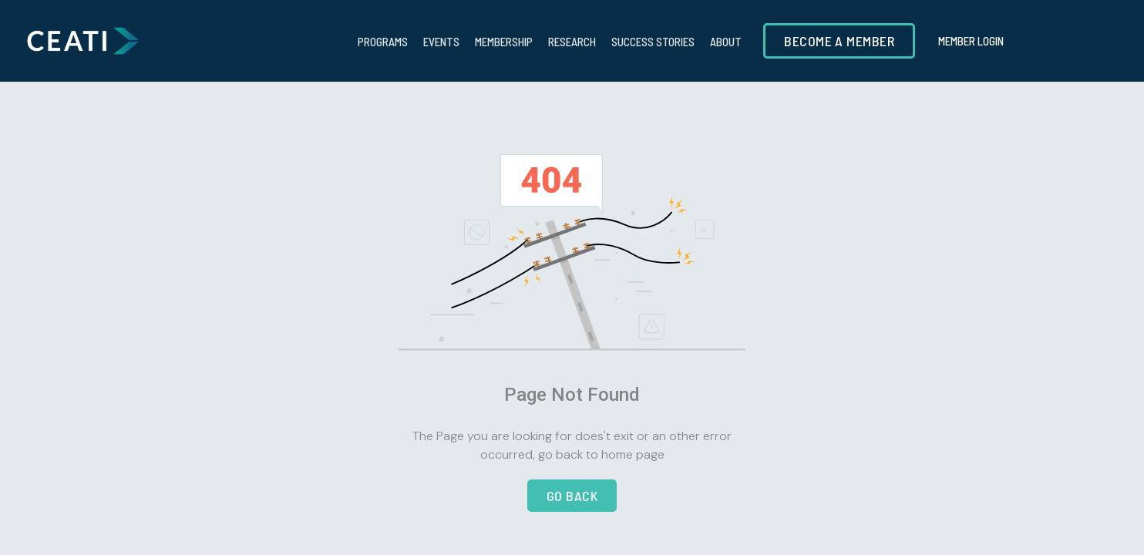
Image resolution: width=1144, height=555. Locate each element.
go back (572, 495)
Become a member (839, 40)
